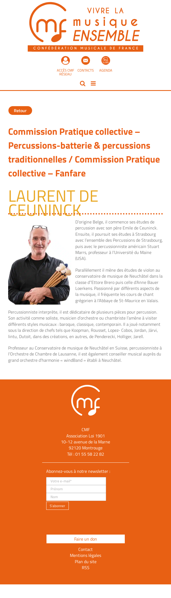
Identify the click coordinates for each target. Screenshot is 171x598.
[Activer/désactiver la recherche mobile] (82, 83)
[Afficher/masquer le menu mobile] (94, 83)
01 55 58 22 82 (89, 454)
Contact (85, 549)
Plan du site (86, 562)
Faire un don (85, 539)
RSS (85, 568)
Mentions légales (85, 555)
